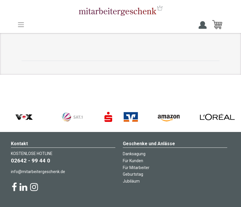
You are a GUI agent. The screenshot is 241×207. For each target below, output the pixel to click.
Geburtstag (133, 174)
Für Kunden (133, 160)
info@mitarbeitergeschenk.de (38, 171)
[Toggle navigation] (21, 24)
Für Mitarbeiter (136, 167)
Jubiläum (131, 181)
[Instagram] (34, 187)
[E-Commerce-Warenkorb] (217, 25)
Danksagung (134, 154)
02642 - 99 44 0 (30, 160)
